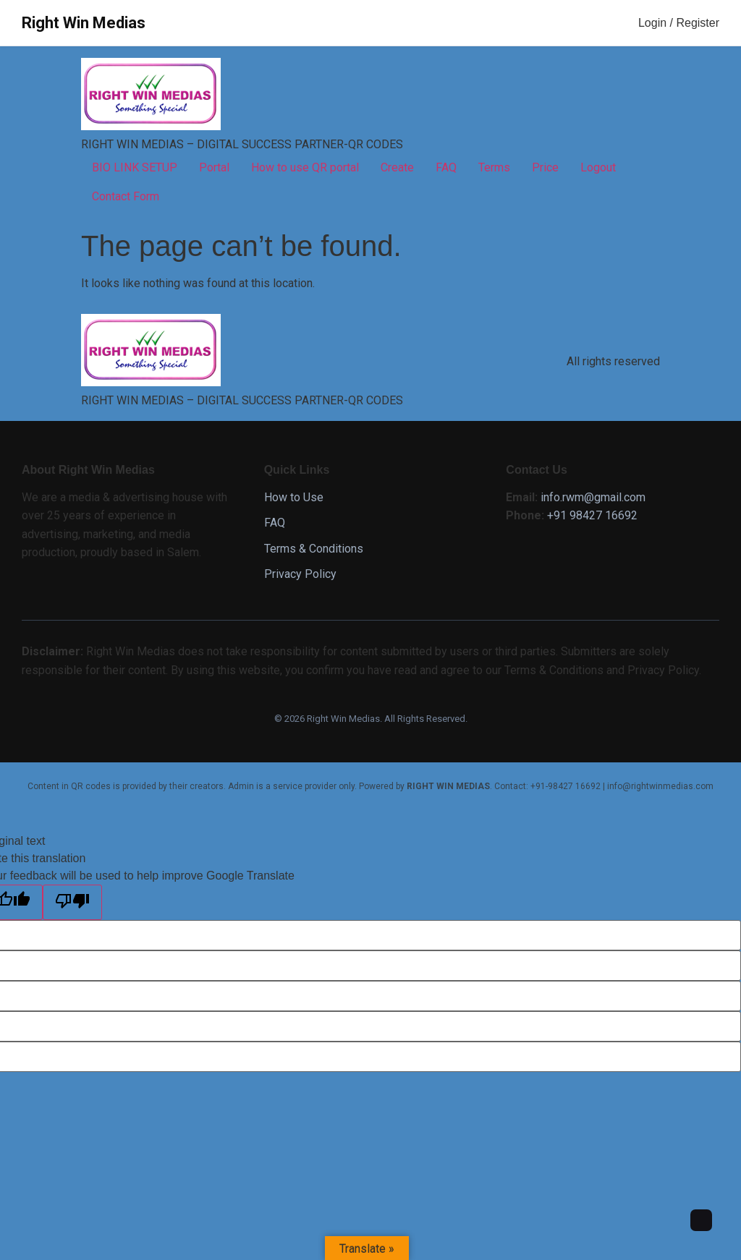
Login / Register (678, 23)
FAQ (446, 167)
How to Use (293, 497)
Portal (214, 167)
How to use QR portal (305, 167)
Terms (494, 167)
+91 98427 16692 (592, 515)
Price (545, 167)
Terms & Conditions (313, 548)
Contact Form (125, 196)
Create (397, 167)
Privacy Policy (300, 574)
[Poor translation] (72, 902)
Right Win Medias (83, 23)
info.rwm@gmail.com (593, 497)
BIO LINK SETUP (134, 167)
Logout (598, 167)
